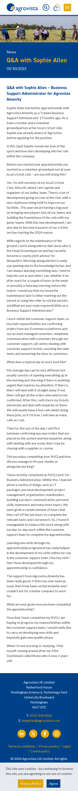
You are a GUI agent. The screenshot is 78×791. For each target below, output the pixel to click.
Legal (66, 746)
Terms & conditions (21, 746)
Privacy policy (49, 746)
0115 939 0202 (41, 715)
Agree (53, 783)
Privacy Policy (30, 783)
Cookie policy (40, 751)
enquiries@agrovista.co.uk (41, 720)
